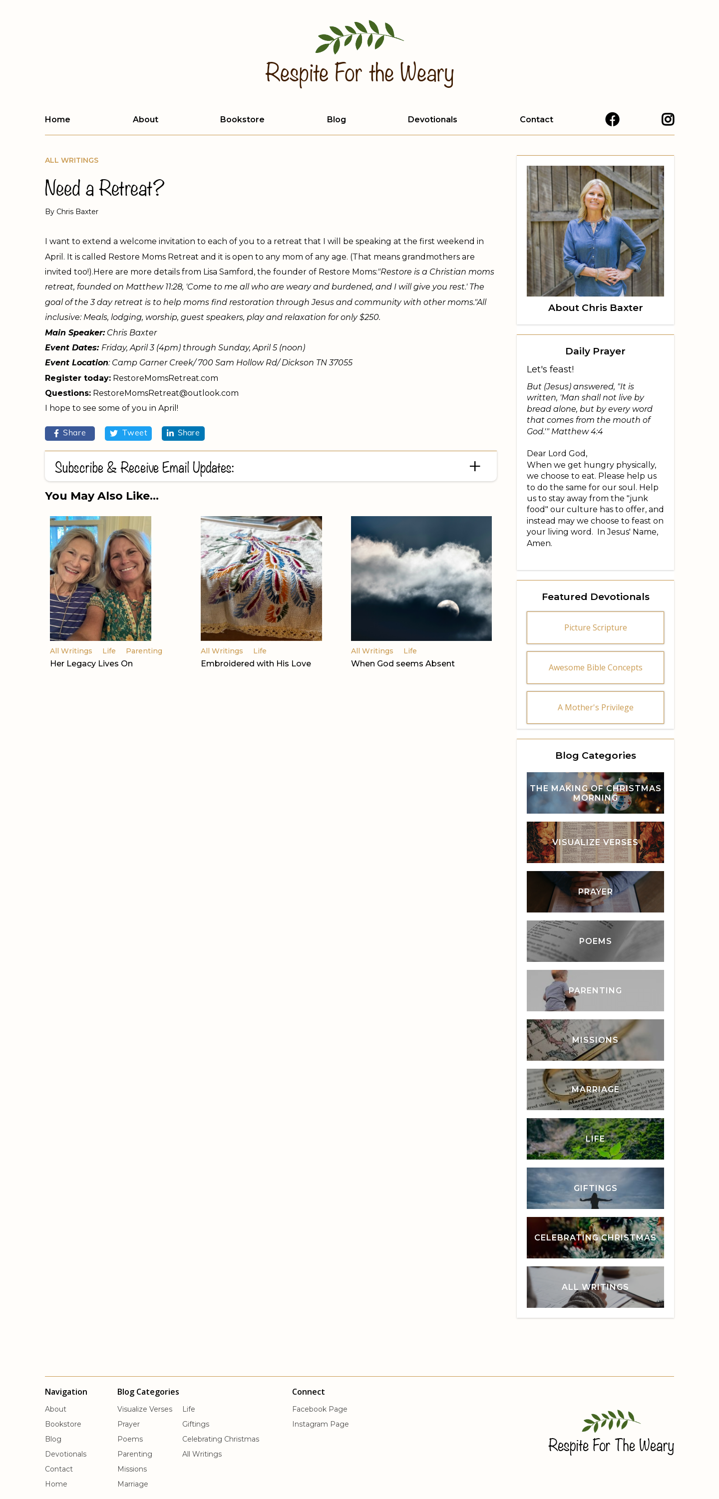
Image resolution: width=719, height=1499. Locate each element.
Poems (130, 1439)
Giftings (195, 1424)
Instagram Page (320, 1424)
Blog (336, 119)
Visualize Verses (144, 1409)
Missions (132, 1469)
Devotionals (432, 119)
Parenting (134, 1454)
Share (70, 433)
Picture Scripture (595, 627)
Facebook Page (320, 1409)
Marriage (132, 1484)
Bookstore (242, 119)
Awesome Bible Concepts (596, 667)
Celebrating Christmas (220, 1439)
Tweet (128, 433)
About (145, 119)
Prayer (128, 1424)
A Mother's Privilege (596, 707)
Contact (536, 119)
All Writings (71, 160)
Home (57, 119)
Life (188, 1409)
